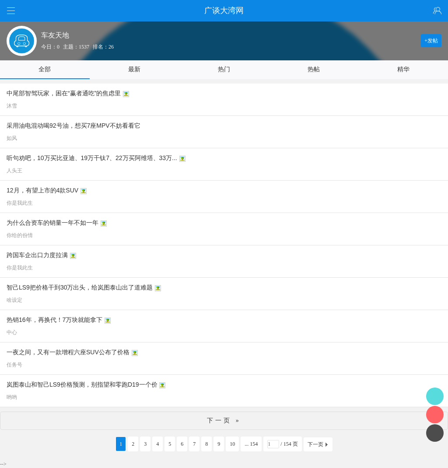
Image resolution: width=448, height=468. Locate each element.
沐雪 (12, 106)
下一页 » (224, 420)
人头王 (14, 171)
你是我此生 (20, 203)
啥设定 (14, 300)
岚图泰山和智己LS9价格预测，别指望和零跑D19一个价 (82, 384)
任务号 (14, 365)
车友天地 (55, 35)
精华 (403, 69)
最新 (134, 69)
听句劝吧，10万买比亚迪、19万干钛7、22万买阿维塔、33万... (92, 157)
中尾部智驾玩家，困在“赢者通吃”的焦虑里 (64, 93)
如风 (12, 138)
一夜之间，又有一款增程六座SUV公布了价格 (68, 352)
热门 (224, 69)
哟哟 (12, 397)
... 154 (251, 444)
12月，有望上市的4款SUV (42, 190)
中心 (12, 332)
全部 (44, 69)
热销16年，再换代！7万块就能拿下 (54, 319)
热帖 (314, 69)
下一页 (315, 444)
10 (232, 444)
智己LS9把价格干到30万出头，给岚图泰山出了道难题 (80, 287)
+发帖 (431, 41)
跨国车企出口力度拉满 (37, 254)
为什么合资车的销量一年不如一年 (52, 222)
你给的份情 (20, 235)
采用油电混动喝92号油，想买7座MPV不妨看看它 (73, 125)
